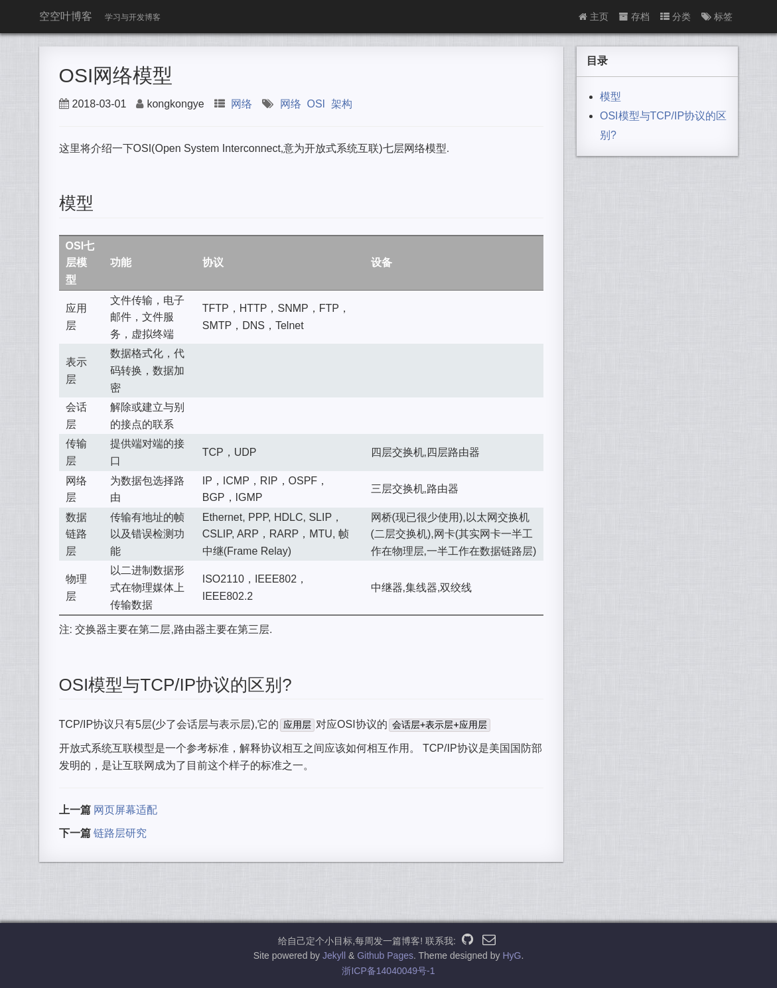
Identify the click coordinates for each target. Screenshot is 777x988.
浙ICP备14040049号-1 (388, 970)
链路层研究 (120, 833)
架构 (341, 103)
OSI (316, 103)
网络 (241, 103)
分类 (675, 16)
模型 (610, 96)
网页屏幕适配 (125, 809)
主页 (593, 16)
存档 (634, 16)
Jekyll (334, 955)
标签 (717, 16)
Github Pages (385, 955)
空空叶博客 (65, 16)
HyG (511, 955)
